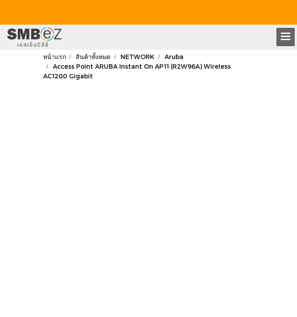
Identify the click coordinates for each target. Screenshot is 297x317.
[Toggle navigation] (285, 37)
